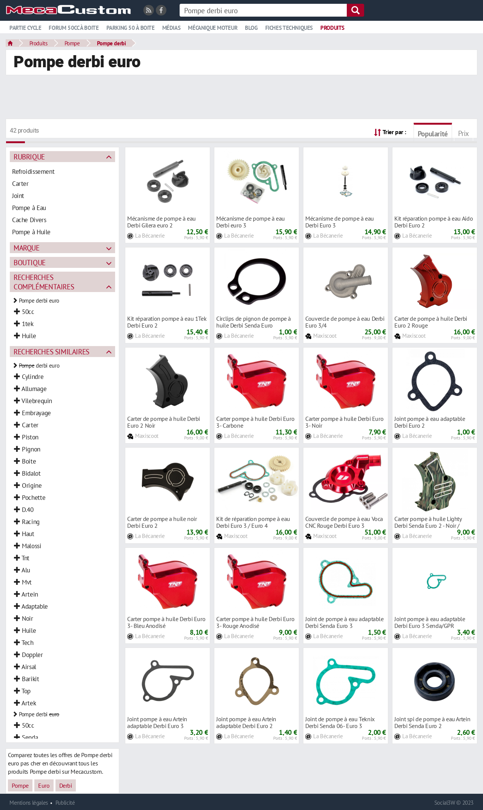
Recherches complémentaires (44, 281)
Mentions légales (28, 802)
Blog (251, 28)
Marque (27, 247)
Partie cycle (25, 28)
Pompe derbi (111, 43)
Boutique (30, 262)
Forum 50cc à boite (73, 28)
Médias (171, 28)
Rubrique (29, 156)
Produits (332, 28)
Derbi (65, 785)
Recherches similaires (51, 351)
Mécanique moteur (212, 28)
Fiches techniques (289, 28)
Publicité (65, 802)
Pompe (72, 43)
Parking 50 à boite (130, 28)
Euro (43, 785)
